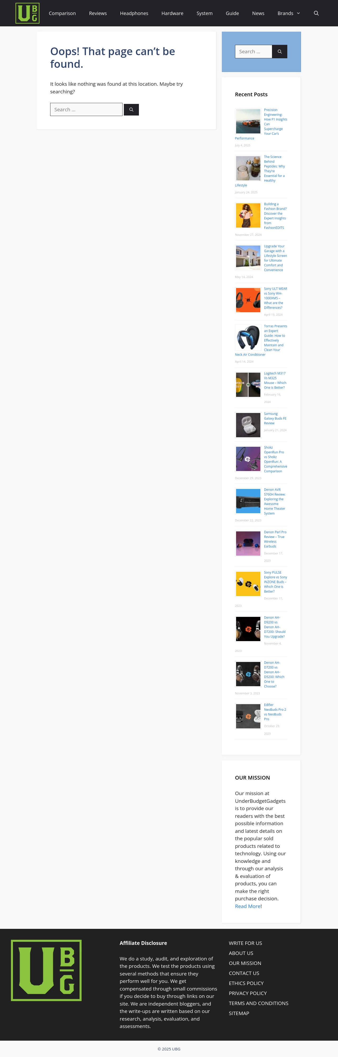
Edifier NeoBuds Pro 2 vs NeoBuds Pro (275, 712)
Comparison (62, 13)
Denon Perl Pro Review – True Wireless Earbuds (275, 539)
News (258, 13)
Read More (247, 906)
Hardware (173, 13)
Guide (232, 13)
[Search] (131, 110)
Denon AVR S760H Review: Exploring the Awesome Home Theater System (275, 501)
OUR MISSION (245, 963)
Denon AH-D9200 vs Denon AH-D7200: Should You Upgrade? (274, 627)
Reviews (98, 13)
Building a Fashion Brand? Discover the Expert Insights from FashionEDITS (275, 216)
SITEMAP (239, 1013)
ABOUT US (241, 953)
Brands (292, 13)
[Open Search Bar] (316, 13)
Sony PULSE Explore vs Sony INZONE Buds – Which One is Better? (275, 582)
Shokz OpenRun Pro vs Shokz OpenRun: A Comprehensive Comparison (275, 459)
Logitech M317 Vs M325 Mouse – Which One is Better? (275, 380)
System (205, 13)
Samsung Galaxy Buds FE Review (275, 418)
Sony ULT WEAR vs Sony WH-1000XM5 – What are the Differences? (275, 298)
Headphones (134, 13)
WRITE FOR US (245, 943)
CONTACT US (244, 973)
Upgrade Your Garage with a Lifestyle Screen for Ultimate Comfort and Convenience (275, 258)
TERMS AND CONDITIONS (259, 1003)
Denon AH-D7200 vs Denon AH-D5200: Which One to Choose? (274, 674)
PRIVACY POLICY (248, 993)
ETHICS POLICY (246, 983)
